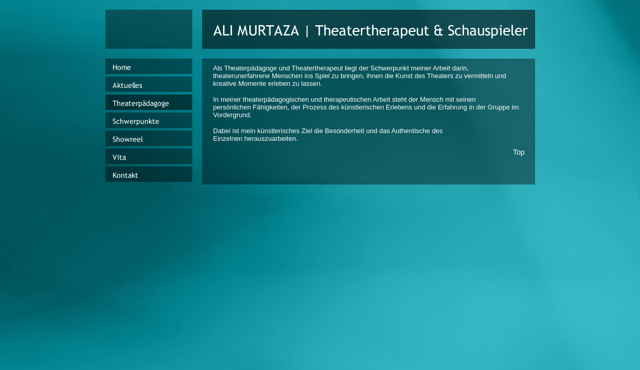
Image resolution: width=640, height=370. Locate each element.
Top (519, 152)
